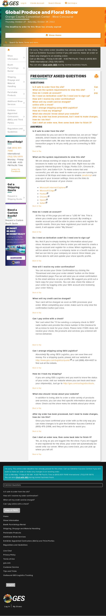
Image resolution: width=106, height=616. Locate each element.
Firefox (43, 194)
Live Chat (7, 551)
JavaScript (87, 175)
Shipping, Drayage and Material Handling (13, 82)
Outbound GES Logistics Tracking (18, 575)
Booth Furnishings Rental (13, 68)
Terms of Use (9, 559)
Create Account (37, 3)
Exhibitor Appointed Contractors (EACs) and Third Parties (15, 116)
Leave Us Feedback (15, 170)
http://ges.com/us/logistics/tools (78, 383)
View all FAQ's (11, 510)
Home (5, 516)
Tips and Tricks (10, 571)
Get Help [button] (71, 3)
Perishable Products (12, 94)
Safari (42, 203)
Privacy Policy (9, 555)
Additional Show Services (15, 103)
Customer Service (11, 567)
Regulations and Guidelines (15, 130)
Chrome (43, 197)
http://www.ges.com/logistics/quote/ (53, 360)
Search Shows (54, 3)
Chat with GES (50, 65)
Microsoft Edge (47, 190)
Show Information (13, 57)
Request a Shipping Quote (15, 197)
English (10, 585)
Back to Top (37, 151)
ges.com (6, 563)
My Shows (17, 606)
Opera (43, 200)
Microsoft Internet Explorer (53, 187)
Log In (23, 3)
